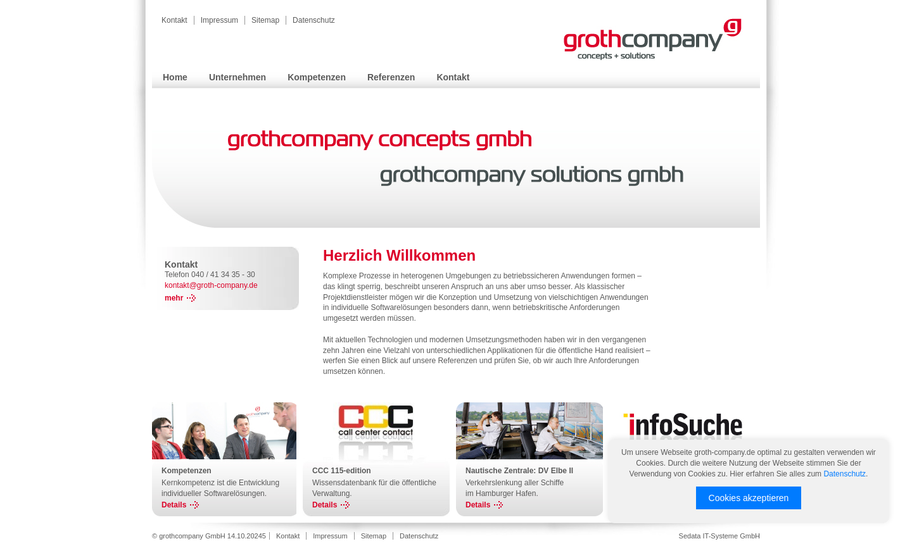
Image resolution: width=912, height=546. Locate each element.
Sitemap (265, 20)
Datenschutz (314, 20)
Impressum (219, 20)
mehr (174, 298)
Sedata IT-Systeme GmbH (719, 536)
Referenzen (391, 77)
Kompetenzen (317, 77)
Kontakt (174, 20)
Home (175, 77)
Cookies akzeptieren (749, 498)
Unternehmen (237, 77)
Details (174, 504)
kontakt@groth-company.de (211, 285)
